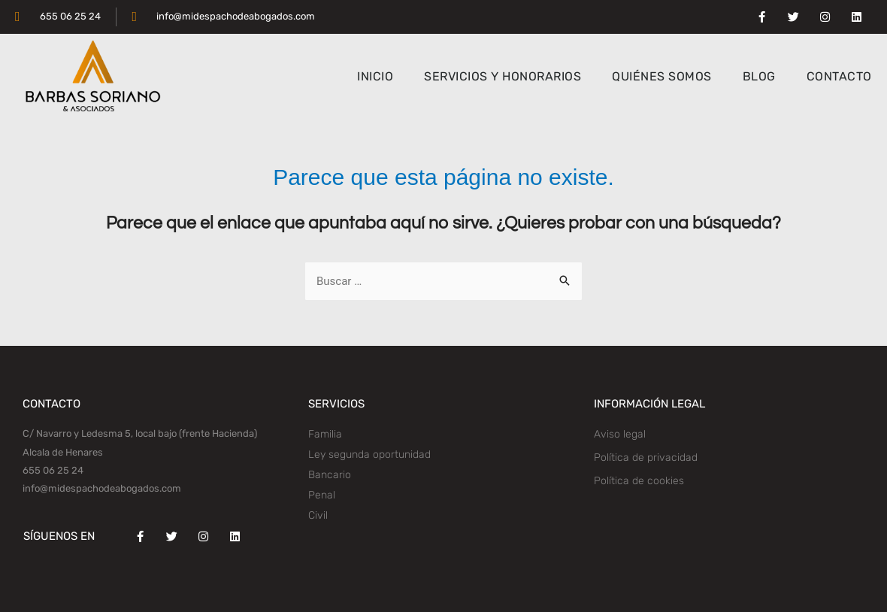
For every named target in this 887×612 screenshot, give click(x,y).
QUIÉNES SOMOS (662, 76)
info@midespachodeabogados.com (102, 488)
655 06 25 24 (53, 470)
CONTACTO (839, 76)
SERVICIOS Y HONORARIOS (502, 76)
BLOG (759, 76)
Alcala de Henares (63, 452)
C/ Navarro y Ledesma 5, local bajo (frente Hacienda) (140, 433)
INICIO (375, 76)
